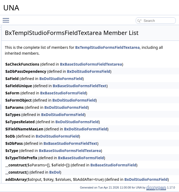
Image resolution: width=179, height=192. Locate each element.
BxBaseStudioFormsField (130, 106)
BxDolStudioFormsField (155, 84)
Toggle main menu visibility (7, 18)
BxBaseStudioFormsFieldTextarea (137, 163)
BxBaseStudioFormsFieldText (146, 99)
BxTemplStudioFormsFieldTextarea (104, 60)
